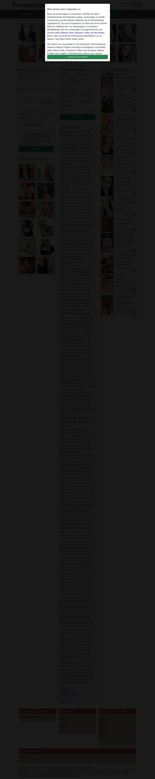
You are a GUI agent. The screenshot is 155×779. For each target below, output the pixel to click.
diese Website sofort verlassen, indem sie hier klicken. (80, 33)
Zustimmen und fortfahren (77, 57)
